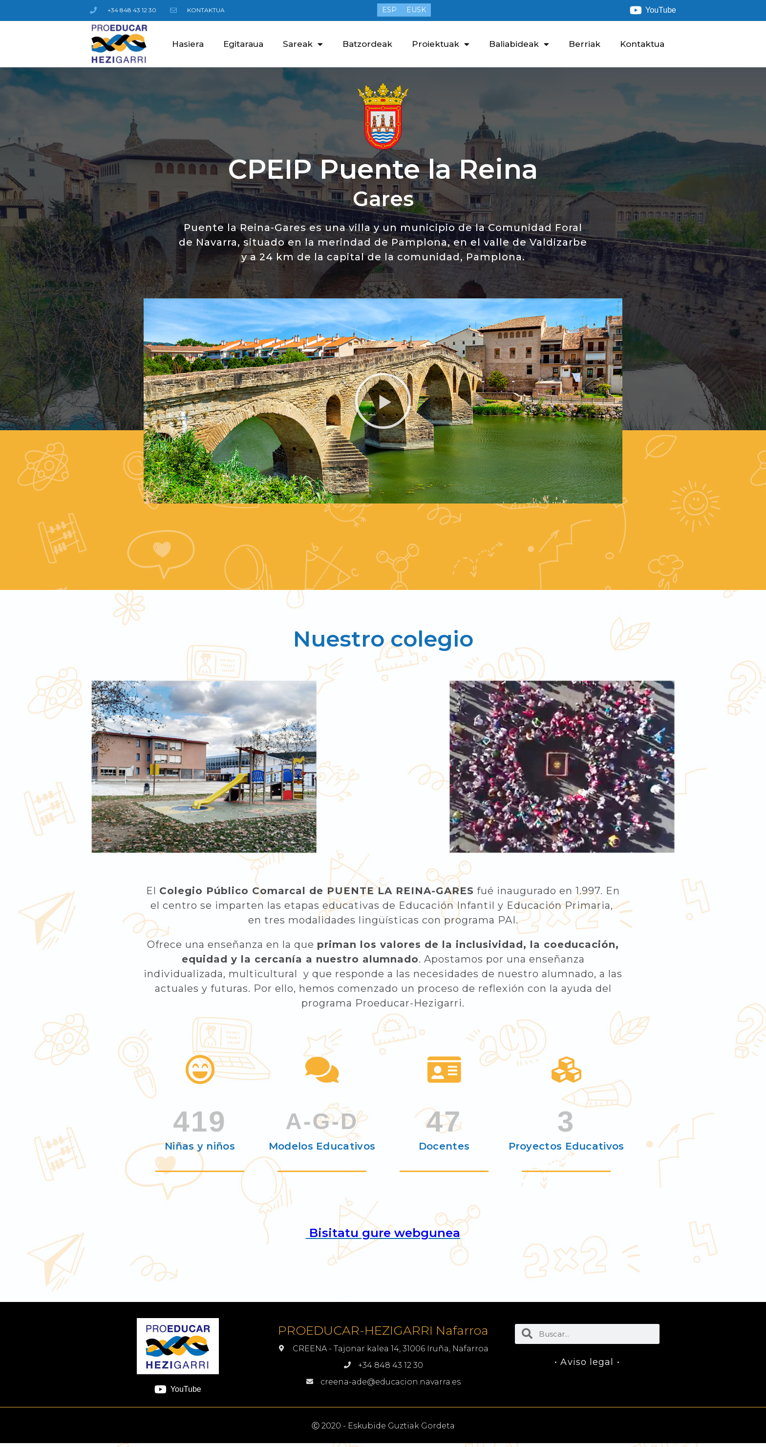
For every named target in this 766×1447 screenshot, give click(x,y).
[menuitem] (389, 9)
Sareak (303, 44)
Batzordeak (367, 44)
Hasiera (188, 44)
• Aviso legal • (587, 1362)
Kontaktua (642, 44)
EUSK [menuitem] (416, 10)
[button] (383, 401)
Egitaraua (243, 44)
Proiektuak (440, 44)
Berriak (584, 44)
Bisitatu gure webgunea (383, 1233)
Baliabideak (519, 44)
